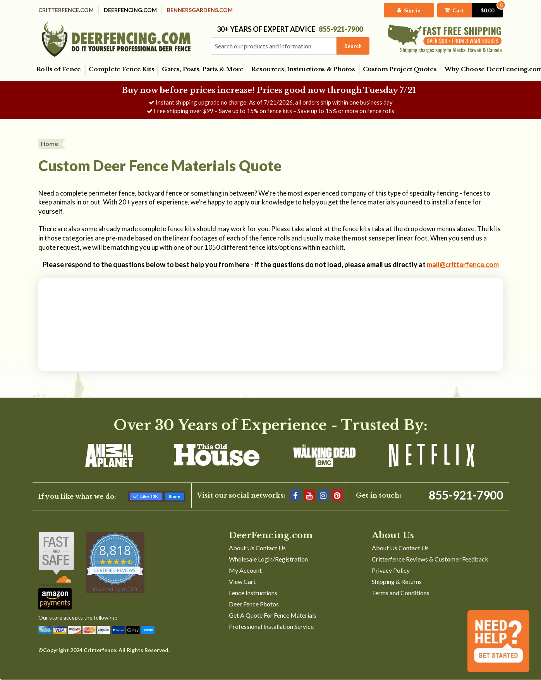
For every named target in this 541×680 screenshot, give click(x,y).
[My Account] (409, 10)
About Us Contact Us (257, 547)
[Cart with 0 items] (470, 10)
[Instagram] (323, 495)
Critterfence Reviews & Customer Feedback (430, 559)
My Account (245, 570)
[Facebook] (295, 495)
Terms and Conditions (400, 592)
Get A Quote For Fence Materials (272, 615)
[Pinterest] (337, 495)
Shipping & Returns (397, 581)
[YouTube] (309, 495)
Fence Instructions (253, 592)
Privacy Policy (391, 570)
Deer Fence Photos (254, 604)
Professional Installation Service (271, 626)
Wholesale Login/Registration (268, 559)
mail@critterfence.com (463, 264)
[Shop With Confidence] (56, 559)
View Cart (242, 581)
